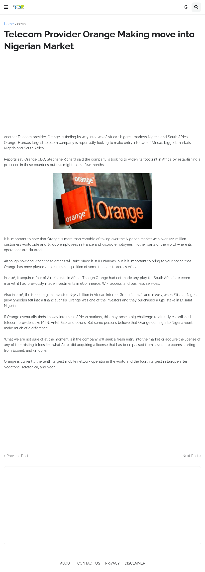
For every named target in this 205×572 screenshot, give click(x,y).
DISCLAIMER (135, 563)
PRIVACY (112, 563)
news (21, 24)
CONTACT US (88, 563)
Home (9, 24)
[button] (6, 7)
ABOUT (66, 563)
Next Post (191, 456)
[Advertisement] (102, 93)
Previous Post (17, 456)
